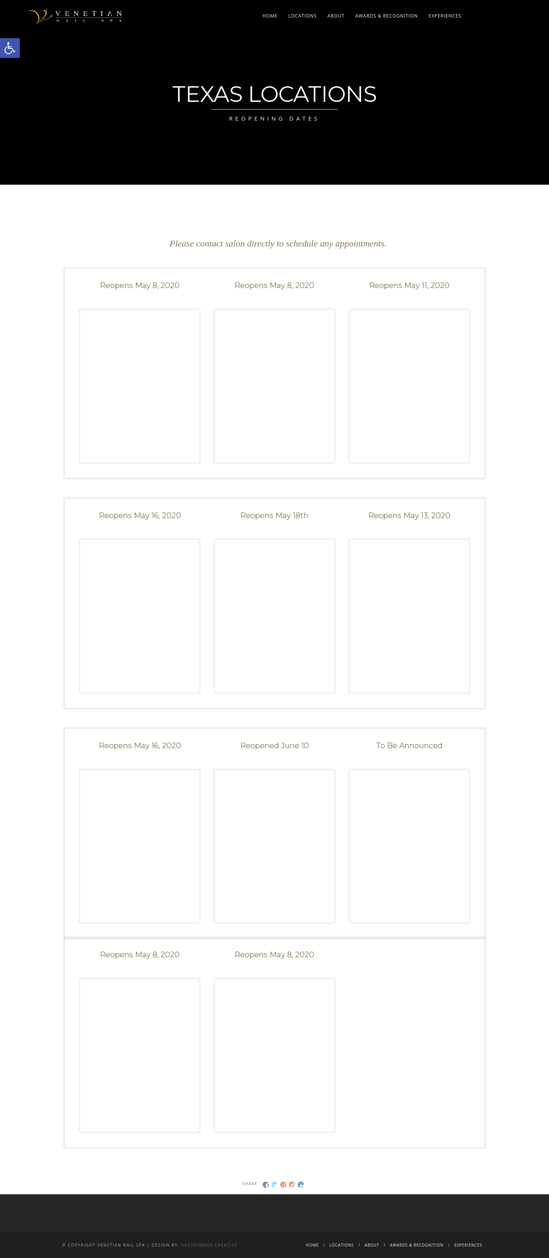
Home (270, 16)
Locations (302, 16)
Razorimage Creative (209, 1245)
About (336, 16)
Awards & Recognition (386, 16)
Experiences (445, 16)
